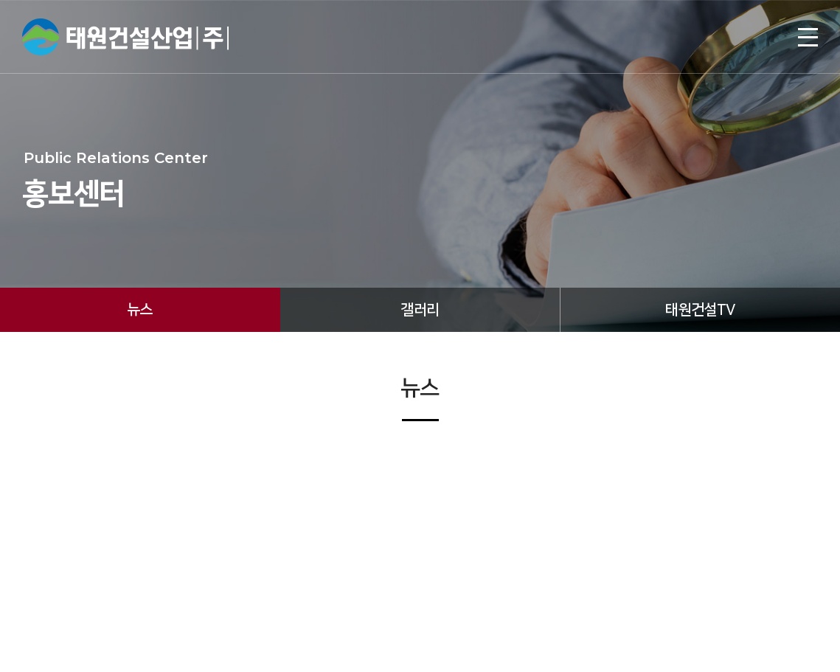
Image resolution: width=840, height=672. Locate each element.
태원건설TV (700, 310)
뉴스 (140, 310)
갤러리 (419, 310)
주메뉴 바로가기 (0, 0)
